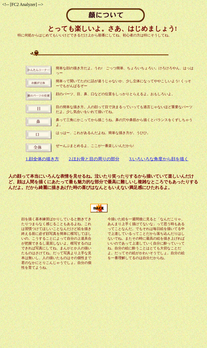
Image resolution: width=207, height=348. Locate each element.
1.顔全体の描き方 (42, 159)
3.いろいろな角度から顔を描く (158, 159)
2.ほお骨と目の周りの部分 (94, 159)
